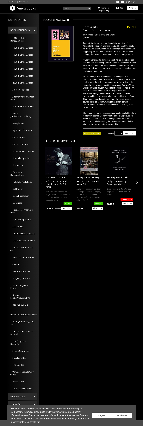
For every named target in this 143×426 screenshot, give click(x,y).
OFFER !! (15, 264)
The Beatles (17, 364)
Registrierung (104, 10)
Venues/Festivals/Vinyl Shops (22, 373)
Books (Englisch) (20, 30)
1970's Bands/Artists (21, 61)
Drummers (16, 165)
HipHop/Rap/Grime (20, 219)
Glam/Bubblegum (19, 195)
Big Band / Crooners (21, 130)
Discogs (130, 2)
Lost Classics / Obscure (22, 233)
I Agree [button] (101, 415)
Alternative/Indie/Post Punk (22, 98)
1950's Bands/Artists (21, 47)
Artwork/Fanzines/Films (22, 106)
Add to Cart (129, 133)
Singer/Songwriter (20, 350)
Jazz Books (16, 226)
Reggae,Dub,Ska (19, 304)
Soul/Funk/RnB (18, 357)
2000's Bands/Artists (21, 82)
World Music (17, 381)
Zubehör (15, 404)
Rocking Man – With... (118, 177)
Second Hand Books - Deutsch (21, 332)
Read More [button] (122, 415)
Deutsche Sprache (20, 158)
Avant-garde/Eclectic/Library (21, 115)
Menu (132, 8)
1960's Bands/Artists (21, 54)
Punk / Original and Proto (20, 286)
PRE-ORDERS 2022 (20, 271)
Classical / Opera (19, 144)
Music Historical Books (22, 257)
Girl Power (16, 188)
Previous (41, 182)
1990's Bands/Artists (21, 75)
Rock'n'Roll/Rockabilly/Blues (23, 313)
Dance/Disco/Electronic (22, 151)
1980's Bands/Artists (21, 68)
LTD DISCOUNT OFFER (22, 240)
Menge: (111, 133)
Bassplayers (17, 123)
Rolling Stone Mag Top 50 (22, 323)
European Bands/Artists (17, 173)
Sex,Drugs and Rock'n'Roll (18, 342)
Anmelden (105, 8)
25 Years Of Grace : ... (57, 177)
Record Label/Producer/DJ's (20, 296)
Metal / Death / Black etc (21, 249)
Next (136, 182)
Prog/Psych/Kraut (20, 278)
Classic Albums (18, 137)
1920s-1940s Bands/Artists (18, 39)
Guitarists (16, 202)
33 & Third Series (19, 89)
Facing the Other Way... (89, 177)
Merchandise (17, 396)
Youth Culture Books (21, 388)
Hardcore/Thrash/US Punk (21, 211)
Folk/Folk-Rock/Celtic (21, 181)
